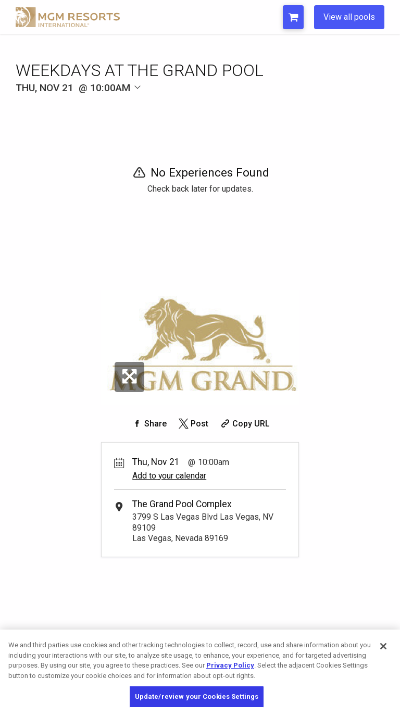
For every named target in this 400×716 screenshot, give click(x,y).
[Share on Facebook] (148, 424)
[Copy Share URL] (244, 424)
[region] (200, 673)
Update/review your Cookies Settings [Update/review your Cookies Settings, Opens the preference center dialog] (197, 696)
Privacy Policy (230, 665)
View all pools (349, 17)
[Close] (383, 646)
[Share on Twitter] (192, 424)
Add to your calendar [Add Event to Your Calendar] (169, 476)
